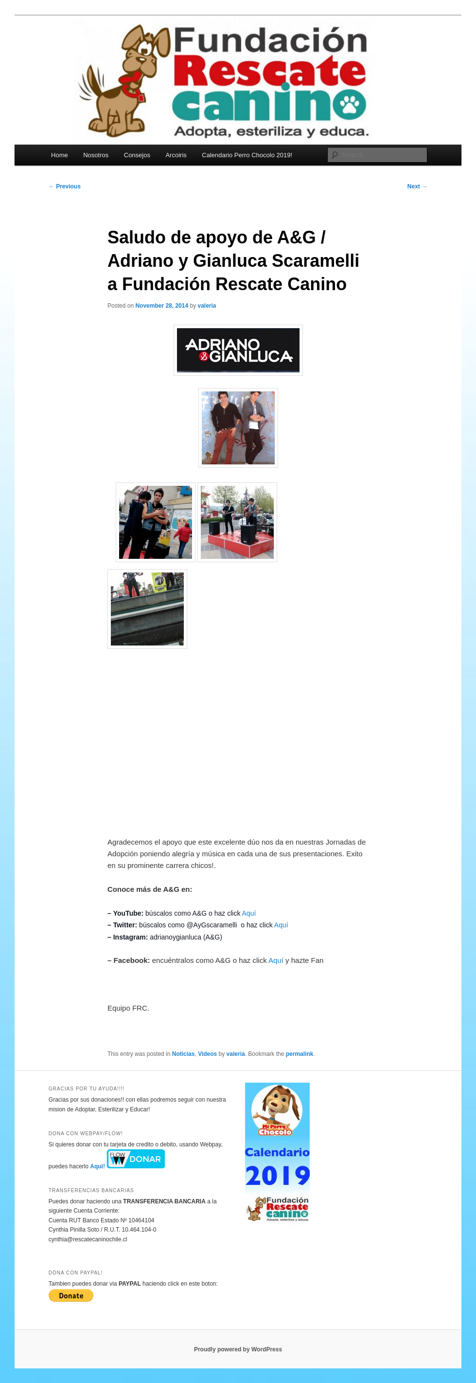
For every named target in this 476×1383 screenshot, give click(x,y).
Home (59, 155)
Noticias (183, 1054)
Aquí (249, 913)
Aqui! (127, 1166)
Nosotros (95, 155)
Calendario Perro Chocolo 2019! (247, 155)
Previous (65, 186)
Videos (207, 1054)
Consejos (137, 155)
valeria (207, 305)
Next (417, 186)
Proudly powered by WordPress (238, 1349)
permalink (300, 1054)
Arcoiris (175, 155)
